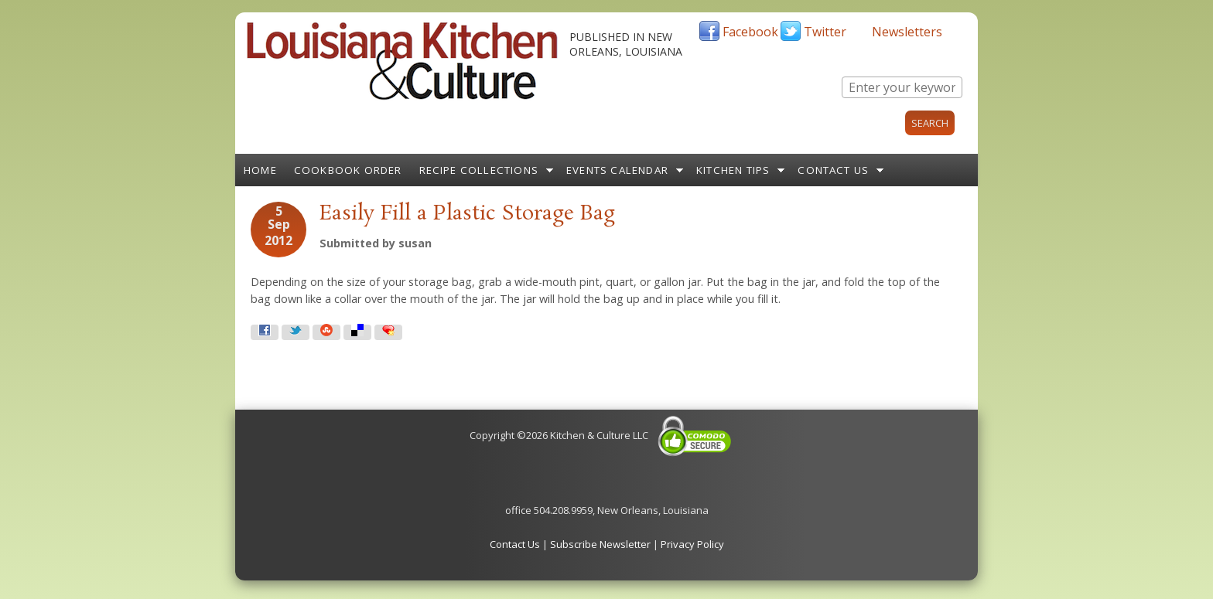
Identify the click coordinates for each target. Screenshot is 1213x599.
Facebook (750, 31)
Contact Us (833, 170)
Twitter (825, 31)
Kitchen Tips (733, 170)
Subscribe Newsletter (600, 544)
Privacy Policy (692, 544)
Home (260, 170)
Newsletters (907, 31)
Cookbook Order (348, 170)
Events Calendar (617, 170)
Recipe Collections (479, 170)
